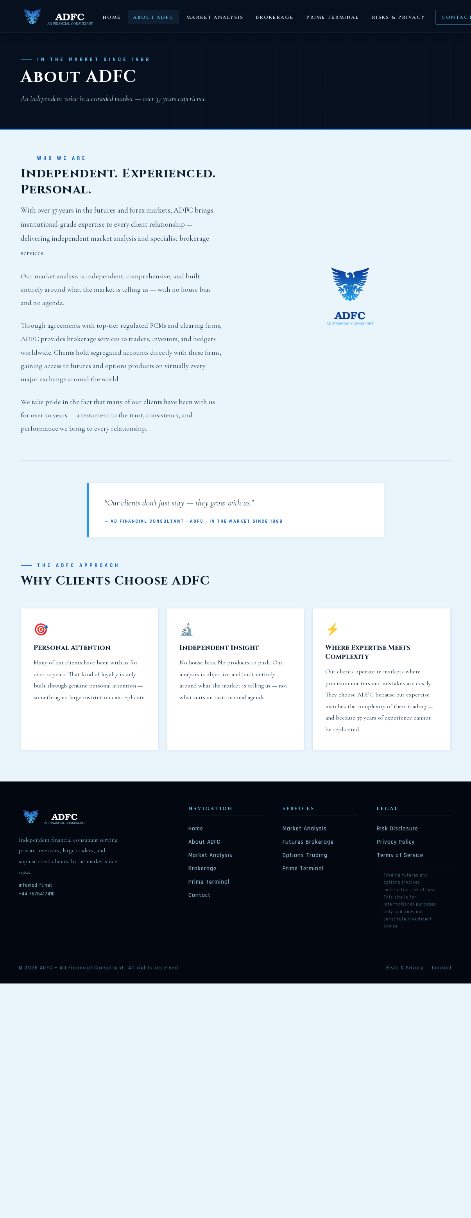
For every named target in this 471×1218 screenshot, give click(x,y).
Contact (199, 895)
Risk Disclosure (397, 828)
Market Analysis (215, 17)
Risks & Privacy (398, 17)
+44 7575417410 (37, 894)
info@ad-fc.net (35, 885)
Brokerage (275, 17)
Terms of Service (400, 855)
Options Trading (305, 855)
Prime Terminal (332, 17)
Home (112, 17)
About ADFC (153, 17)
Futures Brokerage (308, 842)
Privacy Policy (396, 842)
